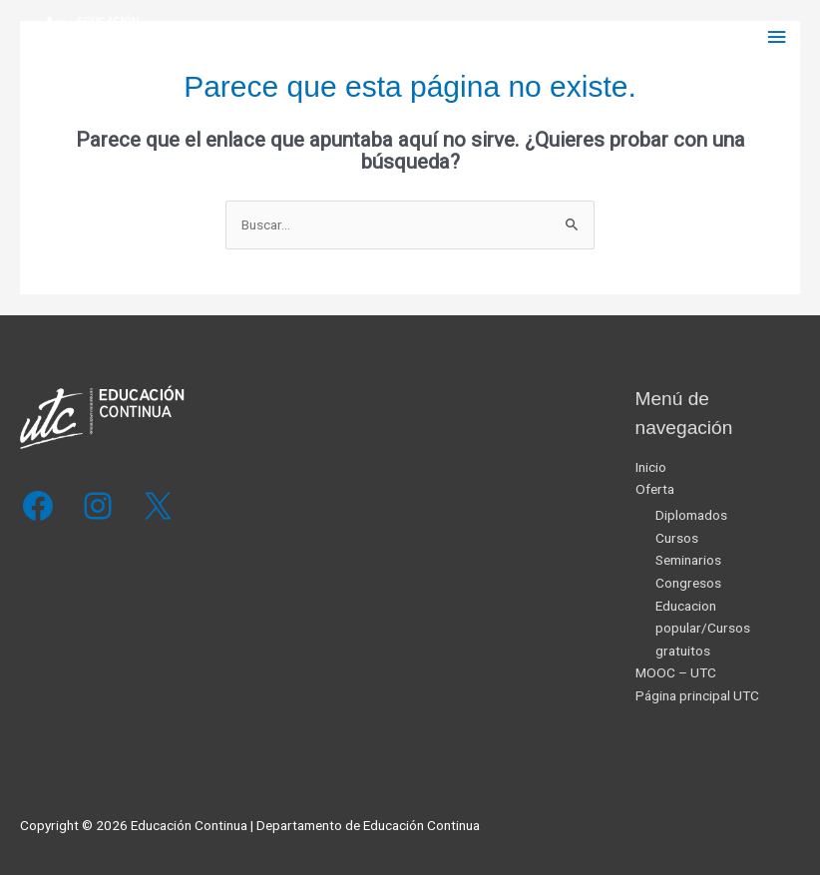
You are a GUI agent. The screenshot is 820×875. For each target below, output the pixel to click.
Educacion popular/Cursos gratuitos (702, 628)
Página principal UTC (697, 695)
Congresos (688, 583)
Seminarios (688, 560)
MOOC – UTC (675, 672)
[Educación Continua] (80, 37)
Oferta (654, 489)
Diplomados (691, 515)
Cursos (676, 538)
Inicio (650, 467)
